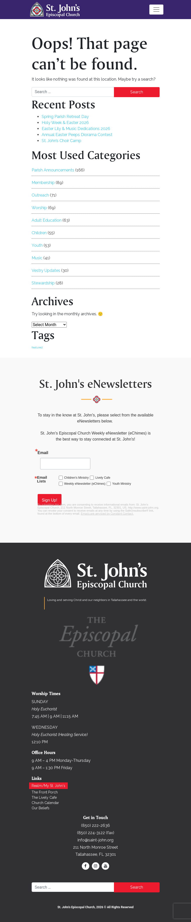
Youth (37, 245)
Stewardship (43, 283)
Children (39, 232)
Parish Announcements (53, 170)
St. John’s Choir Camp (61, 140)
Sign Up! (49, 500)
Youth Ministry (121, 483)
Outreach (40, 195)
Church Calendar (45, 803)
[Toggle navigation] (156, 10)
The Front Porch (45, 792)
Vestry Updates (46, 270)
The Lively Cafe (44, 797)
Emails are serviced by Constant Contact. (107, 513)
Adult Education (46, 220)
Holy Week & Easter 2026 (65, 122)
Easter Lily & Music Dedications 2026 (76, 128)
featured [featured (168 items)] (37, 347)
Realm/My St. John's (48, 786)
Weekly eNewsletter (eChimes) (85, 483)
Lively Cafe (102, 477)
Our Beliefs (40, 808)
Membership (43, 182)
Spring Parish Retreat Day (65, 116)
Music (37, 258)
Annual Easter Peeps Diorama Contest (77, 134)
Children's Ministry (76, 477)
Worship (39, 207)
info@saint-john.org (95, 840)
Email (43, 453)
